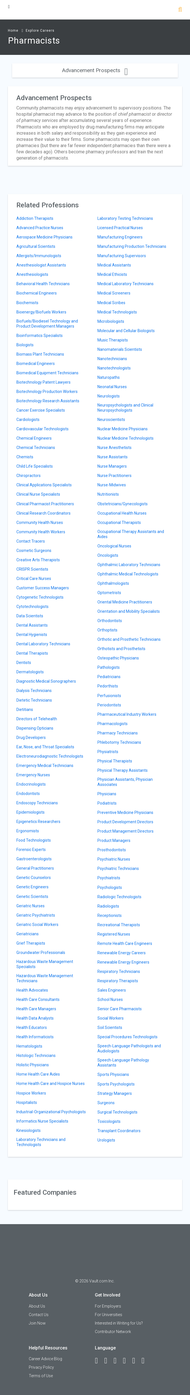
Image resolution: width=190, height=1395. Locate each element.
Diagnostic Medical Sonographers (46, 681)
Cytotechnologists (32, 606)
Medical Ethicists (112, 274)
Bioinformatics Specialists (39, 335)
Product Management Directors (125, 831)
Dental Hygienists (31, 634)
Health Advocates (32, 990)
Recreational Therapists (118, 925)
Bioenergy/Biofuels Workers (41, 312)
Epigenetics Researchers (38, 821)
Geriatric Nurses (30, 906)
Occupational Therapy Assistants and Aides (130, 534)
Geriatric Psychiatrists (35, 915)
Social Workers (110, 1018)
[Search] (180, 10)
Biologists (25, 345)
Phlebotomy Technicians (119, 742)
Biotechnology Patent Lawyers (43, 382)
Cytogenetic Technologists (40, 597)
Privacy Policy (41, 1367)
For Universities (108, 1314)
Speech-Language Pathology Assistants (123, 1062)
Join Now (37, 1323)
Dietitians (24, 709)
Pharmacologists (112, 723)
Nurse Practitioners (114, 475)
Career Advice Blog (45, 1359)
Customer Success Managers (42, 588)
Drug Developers (31, 737)
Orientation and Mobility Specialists (128, 611)
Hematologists (29, 1046)
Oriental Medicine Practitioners (124, 602)
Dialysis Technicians (34, 690)
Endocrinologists (31, 784)
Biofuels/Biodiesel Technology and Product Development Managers (47, 323)
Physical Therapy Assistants (122, 770)
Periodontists (109, 705)
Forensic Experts (31, 849)
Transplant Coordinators (119, 1131)
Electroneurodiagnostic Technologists (49, 756)
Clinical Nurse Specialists (38, 494)
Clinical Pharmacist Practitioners (45, 504)
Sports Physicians (113, 1074)
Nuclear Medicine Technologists (125, 438)
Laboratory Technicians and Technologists (40, 1142)
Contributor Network (113, 1331)
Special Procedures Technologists (127, 1037)
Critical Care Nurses (33, 578)
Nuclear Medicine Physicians (122, 429)
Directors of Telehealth (36, 719)
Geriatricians (27, 934)
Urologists (106, 1140)
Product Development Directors (125, 822)
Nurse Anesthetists (114, 447)
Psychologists (109, 887)
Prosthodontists (111, 850)
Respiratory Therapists (117, 981)
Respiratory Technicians (118, 971)
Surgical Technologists (117, 1112)
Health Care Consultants (38, 999)
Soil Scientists (109, 1027)
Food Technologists (33, 840)
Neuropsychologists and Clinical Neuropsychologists (125, 407)
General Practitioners (35, 868)
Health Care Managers (36, 1009)
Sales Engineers (111, 990)
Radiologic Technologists (119, 897)
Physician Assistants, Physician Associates (125, 782)
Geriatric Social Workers (37, 924)
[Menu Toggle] (9, 6)
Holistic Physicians (32, 1065)
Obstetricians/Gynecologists (122, 504)
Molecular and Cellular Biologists (126, 330)
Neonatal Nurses (112, 386)
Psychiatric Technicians (118, 868)
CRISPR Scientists (32, 569)
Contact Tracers (30, 541)
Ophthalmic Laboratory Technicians (128, 564)
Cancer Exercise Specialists (40, 410)
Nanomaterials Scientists (119, 349)
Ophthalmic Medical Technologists (127, 574)
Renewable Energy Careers (121, 953)
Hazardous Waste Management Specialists (44, 964)
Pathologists (108, 667)
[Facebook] (99, 1361)
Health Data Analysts (35, 1018)
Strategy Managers (114, 1093)
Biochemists (27, 302)
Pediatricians (109, 676)
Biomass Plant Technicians (40, 354)
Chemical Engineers (34, 438)
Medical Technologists (117, 312)
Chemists (24, 457)
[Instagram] (127, 1361)
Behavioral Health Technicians (43, 283)
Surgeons (106, 1102)
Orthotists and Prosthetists (121, 648)
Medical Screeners (113, 293)
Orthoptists (107, 630)
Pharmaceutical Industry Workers (126, 714)
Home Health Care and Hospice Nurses (50, 1083)
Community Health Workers (40, 532)
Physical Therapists (114, 761)
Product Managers (113, 840)
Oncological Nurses (114, 546)
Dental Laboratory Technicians (43, 644)
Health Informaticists (35, 1037)
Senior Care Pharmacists (119, 1009)
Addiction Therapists (34, 218)
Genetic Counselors (33, 877)
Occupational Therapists (119, 522)
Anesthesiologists (32, 274)
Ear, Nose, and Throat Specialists (45, 747)
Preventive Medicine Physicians (125, 812)
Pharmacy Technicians (117, 733)
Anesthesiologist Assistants (41, 265)
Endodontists (28, 793)
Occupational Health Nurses (122, 513)
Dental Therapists (32, 653)
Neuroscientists (111, 419)
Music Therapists (112, 340)
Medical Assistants (114, 265)
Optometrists (109, 592)
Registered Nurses (113, 934)
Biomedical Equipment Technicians (47, 373)
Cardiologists (28, 419)
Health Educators (31, 1027)
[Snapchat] (145, 1361)
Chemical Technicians (35, 447)
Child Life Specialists (34, 466)
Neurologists (108, 396)
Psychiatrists (108, 878)
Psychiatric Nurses (113, 859)
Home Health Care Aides (38, 1074)
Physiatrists (107, 751)
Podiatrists (107, 803)
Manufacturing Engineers (120, 237)
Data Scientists (29, 616)
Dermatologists (30, 672)
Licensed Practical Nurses (120, 227)
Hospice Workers (31, 1093)
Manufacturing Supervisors (121, 255)
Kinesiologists (28, 1130)
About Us (37, 1306)
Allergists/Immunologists (38, 255)
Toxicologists (109, 1121)
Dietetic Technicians (34, 700)
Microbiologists (110, 321)
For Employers (108, 1306)
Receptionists (109, 915)
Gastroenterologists (34, 859)
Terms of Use (41, 1375)
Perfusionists (109, 695)
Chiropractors (28, 475)
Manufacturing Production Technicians (131, 246)
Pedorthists (107, 686)
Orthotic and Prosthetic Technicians (129, 639)
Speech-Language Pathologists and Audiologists (129, 1048)
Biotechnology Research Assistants (47, 401)
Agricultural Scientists (35, 246)
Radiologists (108, 906)
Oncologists (107, 555)
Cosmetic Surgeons (33, 550)
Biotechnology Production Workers (47, 391)
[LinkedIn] (108, 1361)
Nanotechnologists (114, 368)
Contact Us (39, 1314)
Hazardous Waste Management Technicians (44, 978)
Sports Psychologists (116, 1084)
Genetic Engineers (32, 887)
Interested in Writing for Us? (119, 1323)
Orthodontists (109, 620)
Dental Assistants (32, 625)
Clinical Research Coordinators (43, 513)
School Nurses (110, 999)
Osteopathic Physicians (118, 658)
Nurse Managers (112, 466)
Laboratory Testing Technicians (125, 218)
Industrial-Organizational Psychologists (51, 1112)
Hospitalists (26, 1102)
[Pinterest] (136, 1361)
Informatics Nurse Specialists (42, 1121)
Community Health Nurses (39, 522)
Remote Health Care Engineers (124, 943)
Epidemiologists (30, 812)
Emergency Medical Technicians (44, 765)
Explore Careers (40, 31)
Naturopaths (108, 377)
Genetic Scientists (32, 896)
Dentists (23, 662)
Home (13, 31)
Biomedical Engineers (35, 363)
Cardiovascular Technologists (42, 429)
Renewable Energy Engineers (123, 962)
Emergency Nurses (33, 775)
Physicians (106, 794)
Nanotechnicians (112, 358)
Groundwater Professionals (40, 952)
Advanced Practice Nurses (39, 227)
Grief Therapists (30, 943)
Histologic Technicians (36, 1055)
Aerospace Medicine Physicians (44, 237)
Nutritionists (108, 494)
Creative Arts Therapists (38, 560)
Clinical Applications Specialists (44, 485)
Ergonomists (27, 831)
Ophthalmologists (113, 583)
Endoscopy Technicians (37, 803)
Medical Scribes (111, 302)
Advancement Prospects (95, 70)
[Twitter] (117, 1361)
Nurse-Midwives (111, 485)
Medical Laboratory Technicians (125, 283)
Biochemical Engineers (36, 293)
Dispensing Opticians (34, 728)
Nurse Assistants (112, 457)
